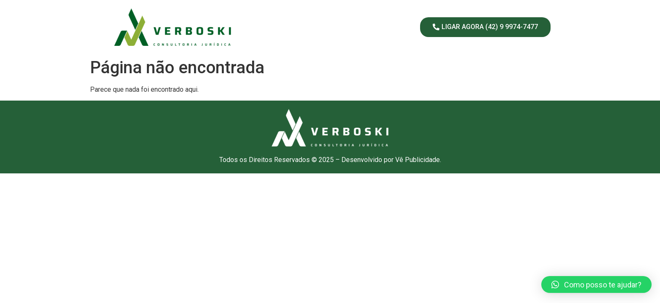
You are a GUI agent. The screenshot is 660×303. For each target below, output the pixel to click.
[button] (596, 284)
